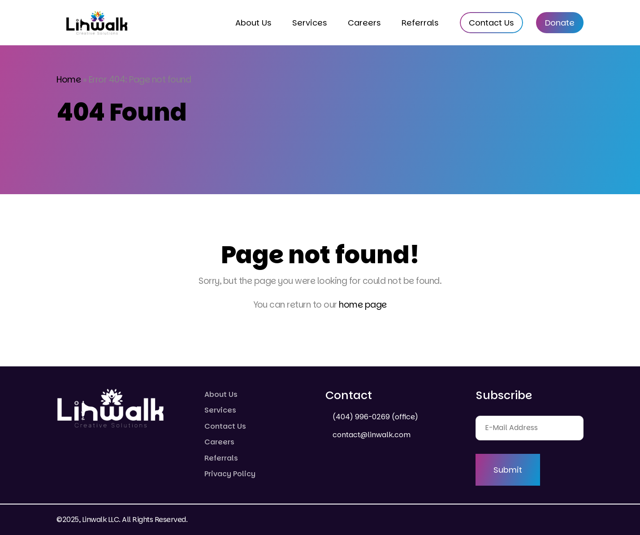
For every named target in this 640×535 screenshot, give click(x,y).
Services (309, 22)
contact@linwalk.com (371, 435)
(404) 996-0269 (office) (374, 417)
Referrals (420, 22)
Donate (560, 22)
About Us (253, 22)
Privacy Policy (229, 474)
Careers (364, 22)
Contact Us (491, 22)
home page (363, 305)
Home (68, 80)
